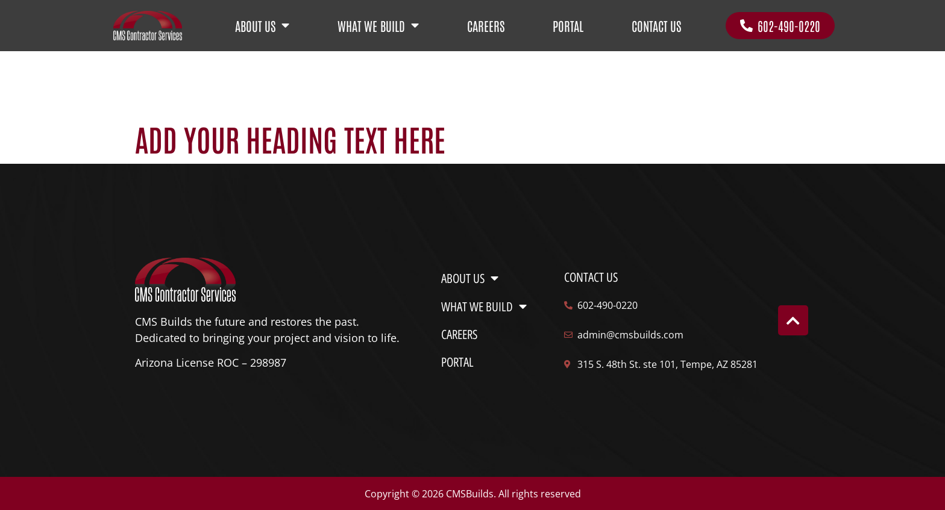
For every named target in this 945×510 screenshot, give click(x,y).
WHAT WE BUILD (378, 25)
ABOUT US (262, 25)
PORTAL (568, 25)
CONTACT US (656, 25)
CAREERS (485, 25)
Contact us (591, 277)
